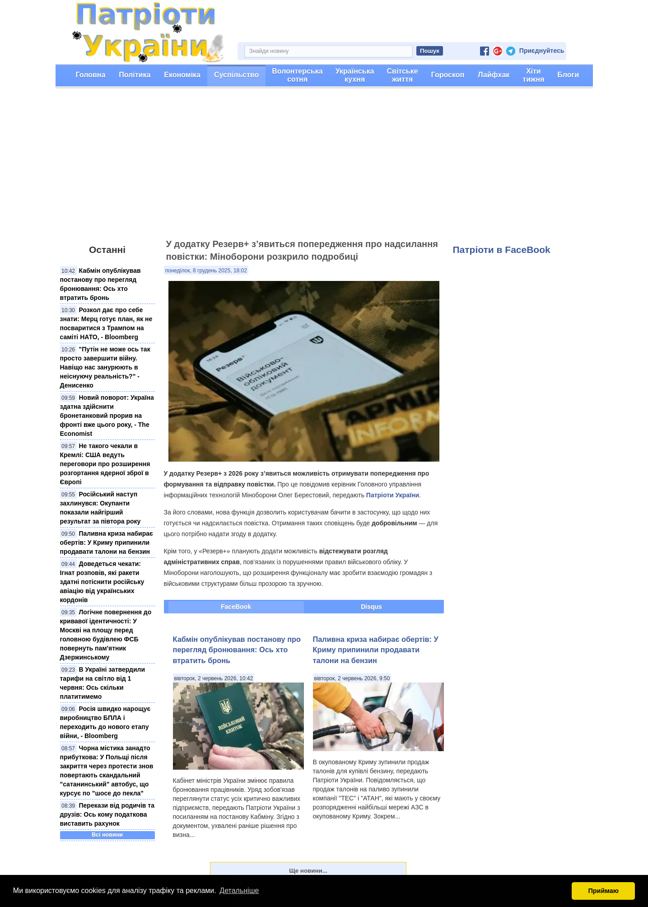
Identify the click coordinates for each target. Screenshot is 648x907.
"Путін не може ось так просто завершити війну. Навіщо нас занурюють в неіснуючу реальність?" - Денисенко (105, 367)
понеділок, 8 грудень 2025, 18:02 (206, 270)
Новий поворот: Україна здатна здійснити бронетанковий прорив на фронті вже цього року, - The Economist (107, 415)
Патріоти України (392, 495)
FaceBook (236, 606)
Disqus (371, 606)
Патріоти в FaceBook (501, 249)
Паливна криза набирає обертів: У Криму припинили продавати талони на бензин (106, 542)
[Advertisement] (324, 167)
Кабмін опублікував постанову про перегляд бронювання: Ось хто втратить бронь (237, 649)
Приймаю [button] (603, 890)
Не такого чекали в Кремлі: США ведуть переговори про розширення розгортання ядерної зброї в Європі (105, 464)
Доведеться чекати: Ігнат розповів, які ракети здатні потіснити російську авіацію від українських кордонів (102, 581)
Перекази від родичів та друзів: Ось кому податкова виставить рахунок (107, 814)
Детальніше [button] (239, 890)
